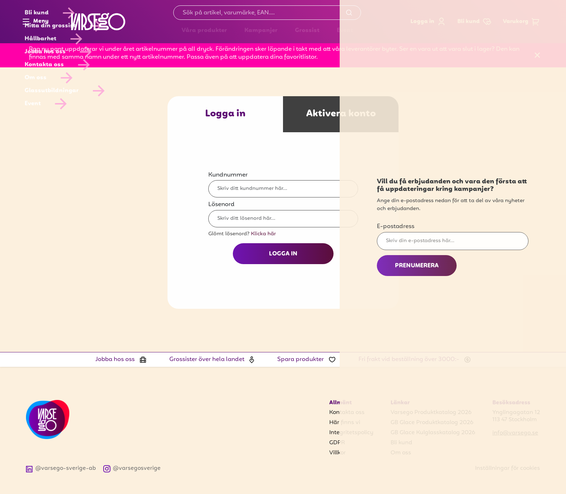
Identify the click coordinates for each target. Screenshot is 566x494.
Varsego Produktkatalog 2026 (431, 412)
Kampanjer (261, 30)
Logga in (428, 21)
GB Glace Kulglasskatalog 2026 (433, 432)
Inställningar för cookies (507, 468)
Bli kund (401, 443)
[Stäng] (537, 55)
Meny (35, 21)
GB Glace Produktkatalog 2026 (432, 422)
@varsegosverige (132, 468)
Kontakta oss (347, 412)
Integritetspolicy (351, 432)
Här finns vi (344, 422)
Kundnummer (228, 175)
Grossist (307, 30)
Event (345, 30)
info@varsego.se (515, 433)
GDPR (337, 443)
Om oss (401, 453)
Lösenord (221, 205)
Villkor (337, 453)
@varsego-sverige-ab (61, 468)
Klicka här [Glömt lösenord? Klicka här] (263, 234)
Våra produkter (204, 30)
